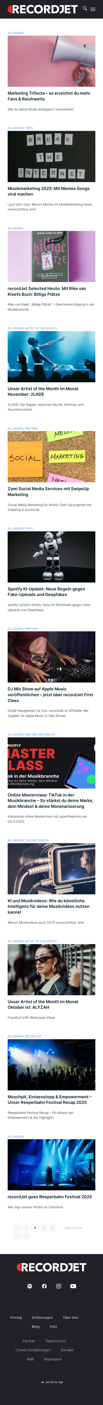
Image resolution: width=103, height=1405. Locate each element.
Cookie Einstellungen (33, 1350)
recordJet (47, 734)
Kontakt (67, 1350)
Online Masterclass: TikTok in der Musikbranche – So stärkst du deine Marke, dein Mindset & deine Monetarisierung (50, 800)
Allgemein (15, 33)
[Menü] (92, 9)
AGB (30, 1359)
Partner (31, 428)
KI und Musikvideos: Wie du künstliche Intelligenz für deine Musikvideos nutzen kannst (49, 906)
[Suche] (82, 9)
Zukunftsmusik (37, 840)
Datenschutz (55, 1341)
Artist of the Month (41, 328)
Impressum (53, 1359)
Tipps (29, 128)
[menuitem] (82, 9)
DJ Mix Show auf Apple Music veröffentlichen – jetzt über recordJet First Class (50, 694)
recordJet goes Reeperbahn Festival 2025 (50, 1196)
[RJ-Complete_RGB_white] (43, 9)
